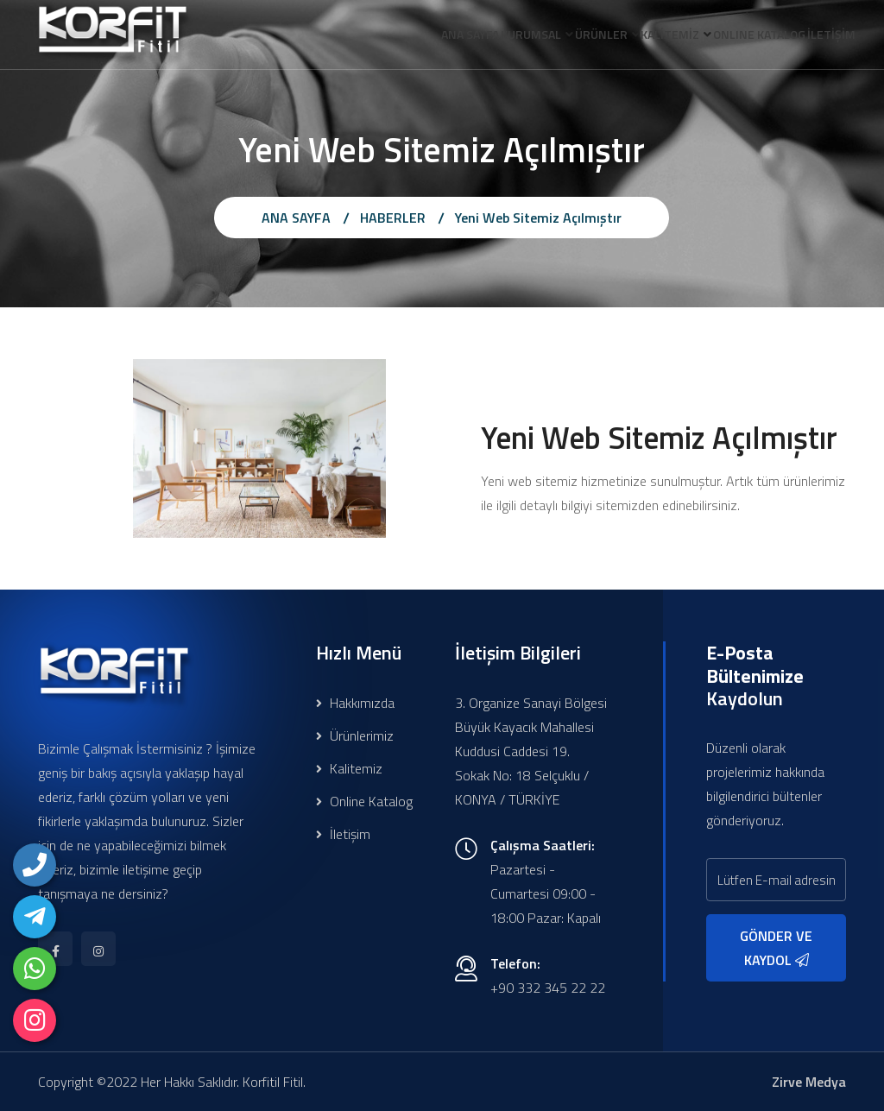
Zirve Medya (809, 1081)
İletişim (343, 834)
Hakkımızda (355, 702)
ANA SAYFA (403, 37)
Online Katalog (364, 801)
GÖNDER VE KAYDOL (776, 947)
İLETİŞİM (825, 37)
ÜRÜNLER (558, 37)
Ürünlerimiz (355, 735)
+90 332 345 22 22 (547, 987)
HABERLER (393, 217)
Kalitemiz (349, 768)
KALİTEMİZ (639, 37)
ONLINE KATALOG (741, 37)
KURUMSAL (475, 37)
